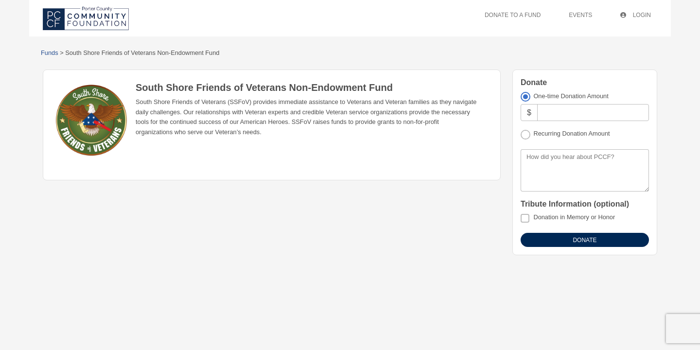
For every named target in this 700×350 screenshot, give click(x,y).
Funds (49, 52)
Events (580, 15)
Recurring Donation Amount (571, 133)
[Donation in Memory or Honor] (525, 218)
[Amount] (593, 112)
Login (635, 15)
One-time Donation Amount (570, 96)
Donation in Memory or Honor (574, 217)
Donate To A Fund (513, 15)
